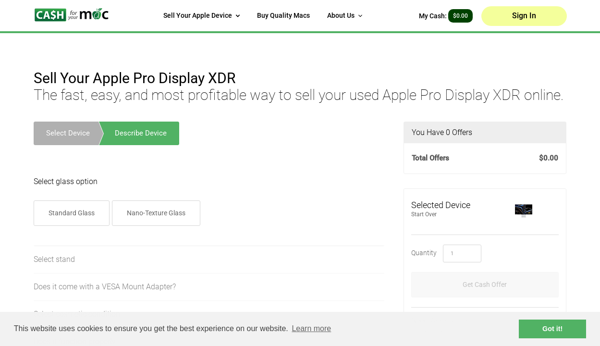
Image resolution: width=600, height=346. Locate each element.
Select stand (54, 259)
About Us (344, 15)
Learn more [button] (311, 328)
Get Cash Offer (485, 284)
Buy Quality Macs (283, 15)
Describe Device (141, 133)
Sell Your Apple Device (201, 15)
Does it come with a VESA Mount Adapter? (105, 287)
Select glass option (66, 181)
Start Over (424, 214)
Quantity (424, 253)
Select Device (68, 133)
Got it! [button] (552, 329)
